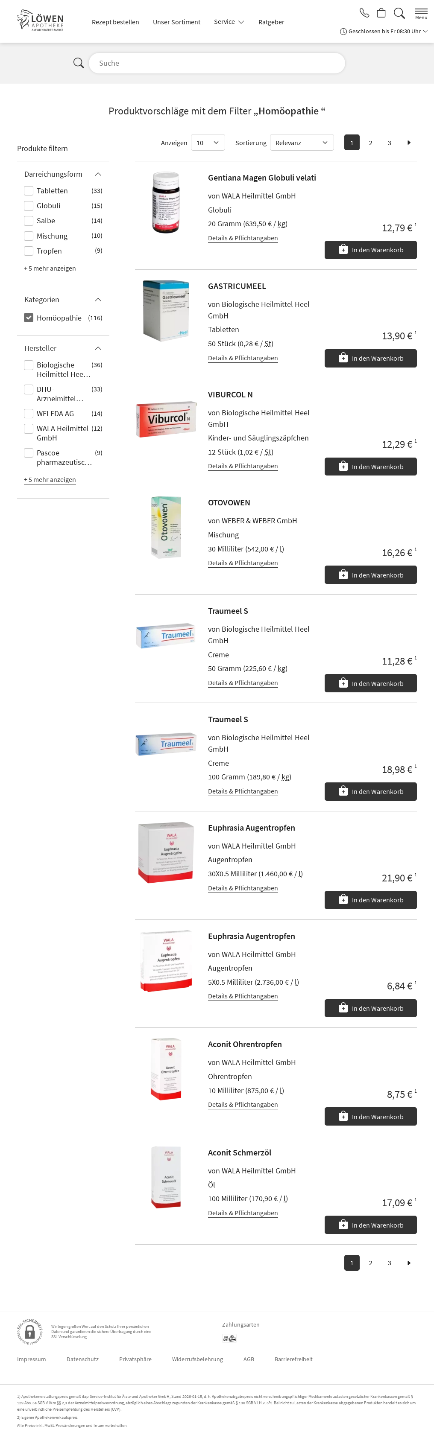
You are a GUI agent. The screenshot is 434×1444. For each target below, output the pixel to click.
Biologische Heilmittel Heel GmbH (61, 370)
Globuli (48, 205)
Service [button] (225, 21)
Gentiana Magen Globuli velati (262, 177)
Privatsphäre (135, 1359)
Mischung (52, 236)
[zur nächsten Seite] (409, 142)
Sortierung (251, 142)
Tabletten (52, 190)
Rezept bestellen (115, 22)
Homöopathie (59, 318)
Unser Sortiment (176, 22)
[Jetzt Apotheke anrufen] (362, 13)
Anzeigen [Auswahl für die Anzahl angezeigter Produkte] (174, 142)
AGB (248, 1359)
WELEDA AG (55, 413)
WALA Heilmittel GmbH (63, 433)
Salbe (46, 220)
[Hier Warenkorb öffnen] (380, 13)
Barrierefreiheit (294, 1359)
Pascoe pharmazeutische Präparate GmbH (65, 458)
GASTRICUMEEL (237, 285)
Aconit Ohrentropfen (245, 1044)
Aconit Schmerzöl (239, 1152)
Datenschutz (83, 1359)
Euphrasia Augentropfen (251, 827)
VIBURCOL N (230, 394)
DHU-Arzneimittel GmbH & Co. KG (61, 394)
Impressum (31, 1359)
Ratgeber (271, 22)
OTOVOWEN (229, 502)
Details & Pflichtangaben (243, 237)
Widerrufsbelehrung (197, 1359)
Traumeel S (228, 610)
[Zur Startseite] (44, 21)
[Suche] (399, 13)
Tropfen (49, 251)
